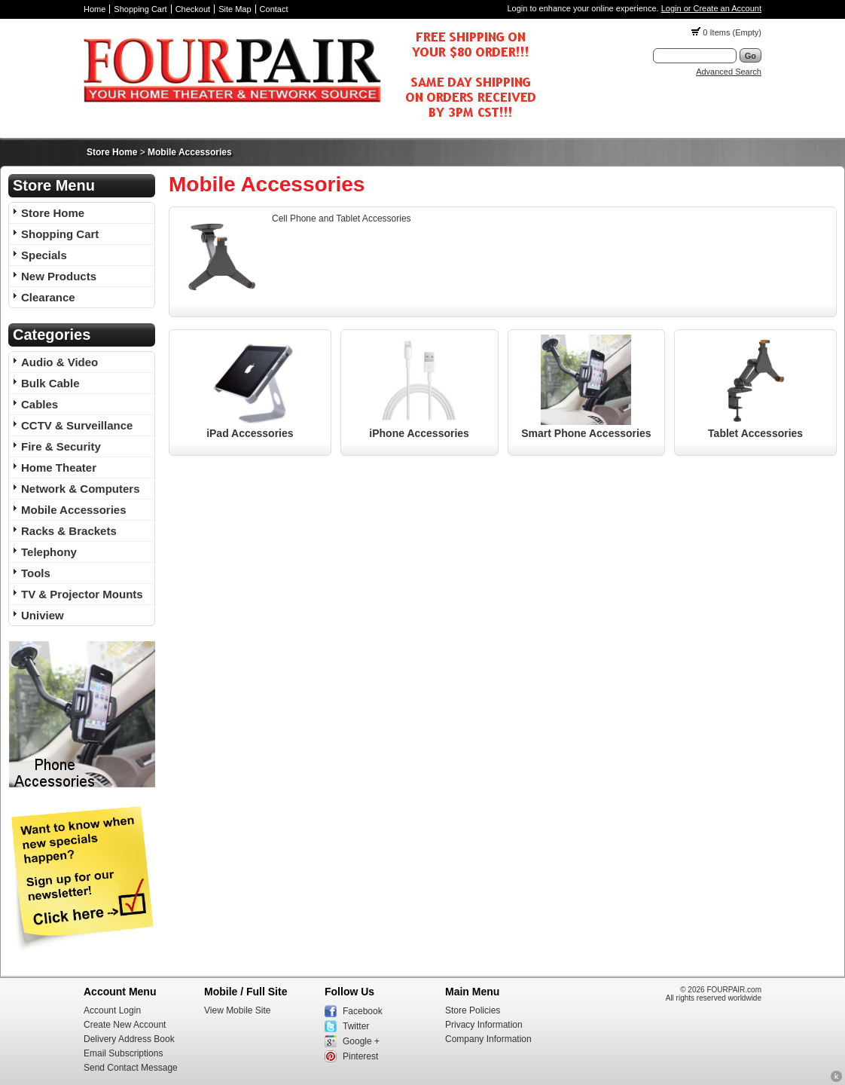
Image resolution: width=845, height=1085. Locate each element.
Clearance (48, 297)
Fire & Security (61, 446)
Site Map (234, 9)
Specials (44, 255)
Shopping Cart (140, 9)
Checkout (192, 9)
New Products (58, 276)
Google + (361, 1041)
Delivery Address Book (129, 1039)
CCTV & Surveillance (77, 425)
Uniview (42, 615)
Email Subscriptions (123, 1053)
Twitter (356, 1026)
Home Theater (58, 467)
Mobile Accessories (190, 152)
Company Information (488, 1039)
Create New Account (125, 1024)
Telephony (49, 552)
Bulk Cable (50, 383)
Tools (35, 573)
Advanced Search (728, 71)
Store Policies (472, 1010)
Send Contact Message (131, 1067)
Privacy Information (484, 1024)
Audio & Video (59, 362)
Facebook (363, 1011)
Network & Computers (80, 488)
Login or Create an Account (711, 8)
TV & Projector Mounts (82, 594)
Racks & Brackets (69, 530)
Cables (39, 404)
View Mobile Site (237, 1010)
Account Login (112, 1010)
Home (94, 9)
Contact (274, 9)
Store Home (112, 152)
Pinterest (360, 1056)
